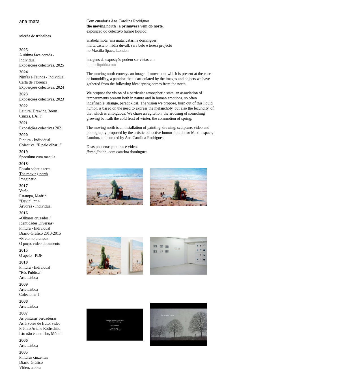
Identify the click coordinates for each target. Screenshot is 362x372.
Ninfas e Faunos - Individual (41, 77)
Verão (24, 191)
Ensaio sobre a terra (35, 169)
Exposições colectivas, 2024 (41, 87)
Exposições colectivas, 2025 (41, 65)
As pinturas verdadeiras (38, 318)
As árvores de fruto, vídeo (40, 323)
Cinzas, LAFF (30, 116)
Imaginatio (27, 179)
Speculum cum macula (37, 157)
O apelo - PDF (30, 255)
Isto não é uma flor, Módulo (41, 334)
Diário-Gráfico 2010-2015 (40, 233)
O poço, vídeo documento (39, 243)
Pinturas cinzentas (33, 357)
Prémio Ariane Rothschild (39, 328)
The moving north (33, 174)
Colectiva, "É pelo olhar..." (40, 145)
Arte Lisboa (28, 277)
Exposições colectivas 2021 (41, 128)
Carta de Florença (33, 82)
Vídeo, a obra (30, 367)
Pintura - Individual (34, 140)
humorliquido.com (101, 65)
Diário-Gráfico (31, 362)
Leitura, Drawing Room (38, 111)
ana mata (29, 21)
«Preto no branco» (33, 238)
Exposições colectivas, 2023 (41, 99)
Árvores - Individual (35, 206)
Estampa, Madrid (32, 196)
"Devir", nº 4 (29, 201)
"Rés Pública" (30, 272)
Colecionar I (29, 294)
